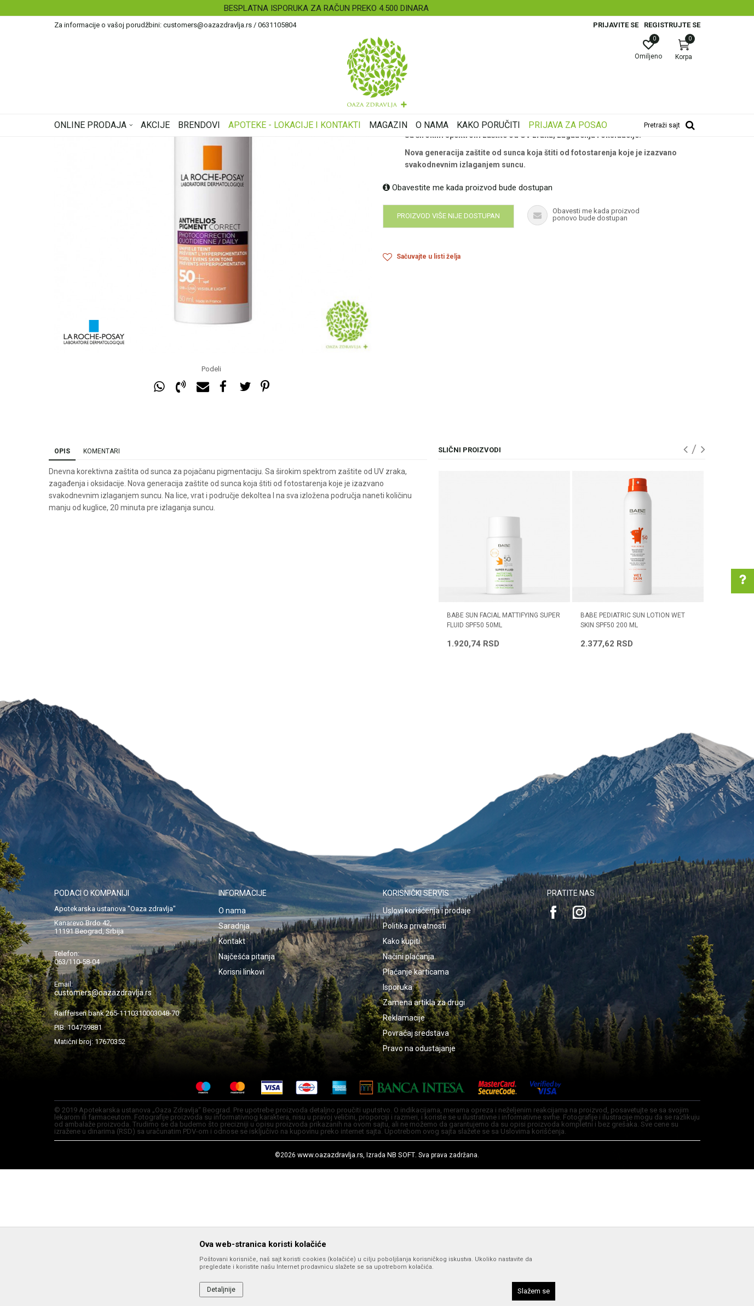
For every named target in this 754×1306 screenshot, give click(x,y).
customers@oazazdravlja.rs (103, 1129)
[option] (377, 8)
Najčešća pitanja (246, 1093)
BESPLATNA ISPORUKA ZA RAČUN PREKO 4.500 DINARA (376, 8)
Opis (62, 588)
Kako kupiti (401, 1078)
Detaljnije (221, 1289)
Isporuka (397, 1124)
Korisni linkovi (241, 1108)
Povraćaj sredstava (416, 1169)
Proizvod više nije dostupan (448, 352)
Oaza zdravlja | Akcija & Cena (98, 144)
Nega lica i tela (209, 144)
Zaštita (310, 144)
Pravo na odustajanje (419, 1185)
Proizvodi (165, 144)
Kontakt (231, 1078)
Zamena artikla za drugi (424, 1139)
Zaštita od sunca (266, 144)
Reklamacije (404, 1154)
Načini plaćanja (408, 1093)
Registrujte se (672, 25)
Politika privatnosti (414, 1062)
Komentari (101, 588)
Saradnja (234, 1062)
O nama (232, 1047)
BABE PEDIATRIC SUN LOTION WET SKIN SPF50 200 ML (632, 757)
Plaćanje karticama (416, 1108)
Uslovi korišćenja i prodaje (427, 1047)
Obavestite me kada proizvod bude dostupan (467, 324)
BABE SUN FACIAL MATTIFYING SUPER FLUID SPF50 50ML (503, 757)
